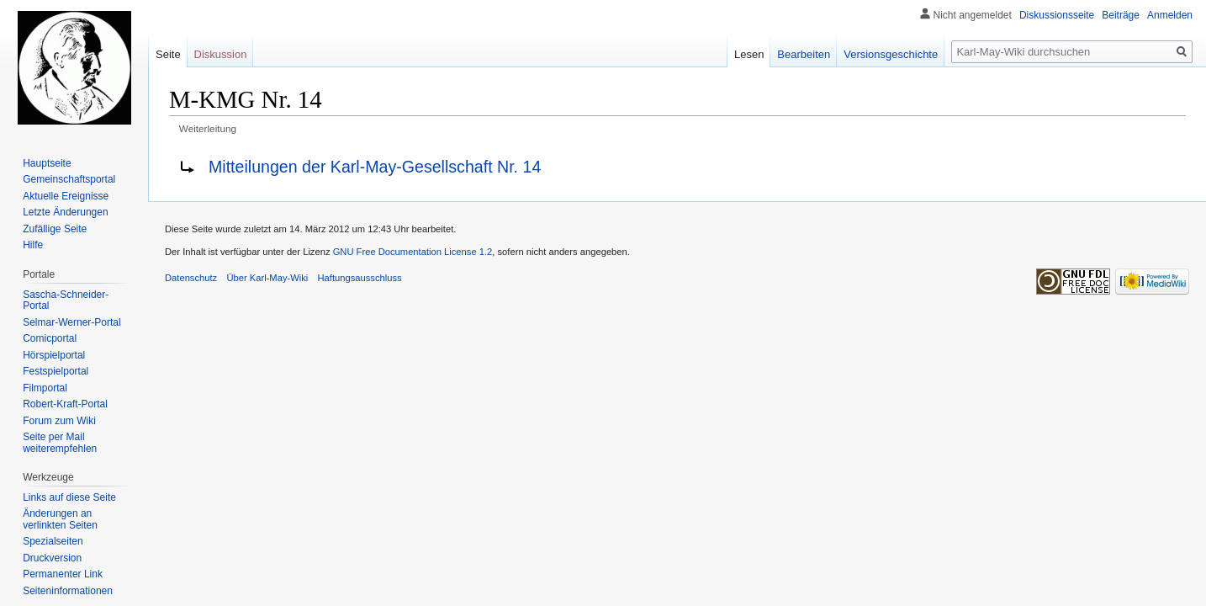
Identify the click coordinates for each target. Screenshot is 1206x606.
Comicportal (50, 338)
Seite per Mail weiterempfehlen (60, 442)
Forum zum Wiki (59, 421)
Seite (168, 54)
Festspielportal (55, 371)
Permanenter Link (63, 574)
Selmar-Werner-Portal (71, 322)
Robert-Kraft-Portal (65, 404)
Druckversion (52, 558)
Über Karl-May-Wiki (267, 278)
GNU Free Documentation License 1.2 (413, 252)
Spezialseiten (52, 541)
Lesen (749, 54)
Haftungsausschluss (360, 278)
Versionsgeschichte (891, 54)
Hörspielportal (54, 355)
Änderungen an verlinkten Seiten (60, 519)
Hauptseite (47, 163)
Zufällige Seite (55, 229)
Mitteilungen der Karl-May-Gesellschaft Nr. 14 (375, 166)
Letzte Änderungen (65, 212)
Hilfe (33, 245)
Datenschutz (191, 278)
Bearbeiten (803, 54)
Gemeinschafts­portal (69, 179)
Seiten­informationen (68, 591)
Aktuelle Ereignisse (65, 196)
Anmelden (1170, 15)
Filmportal (45, 388)
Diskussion (220, 54)
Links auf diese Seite (69, 497)
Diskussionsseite (1056, 15)
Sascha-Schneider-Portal (65, 300)
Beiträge (1121, 15)
